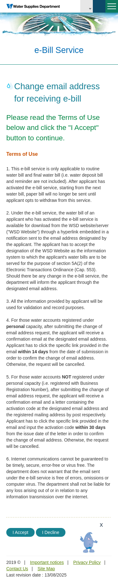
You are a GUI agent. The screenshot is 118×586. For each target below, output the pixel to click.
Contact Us (17, 568)
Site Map (46, 568)
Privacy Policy (87, 562)
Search (99, 6)
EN (86, 6)
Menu (110, 9)
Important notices (47, 562)
